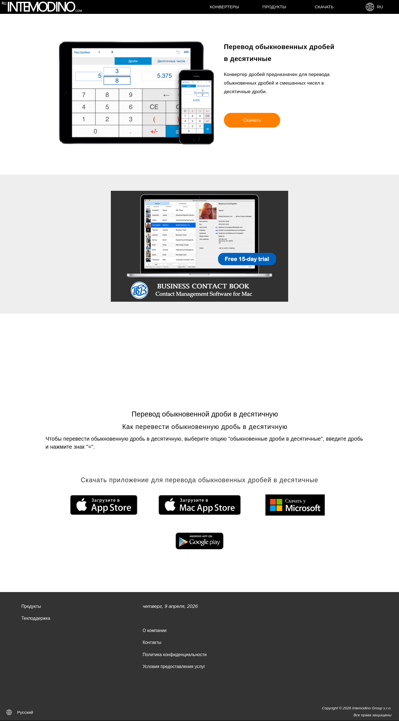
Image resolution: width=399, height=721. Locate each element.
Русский (25, 712)
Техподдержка (35, 618)
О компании (155, 630)
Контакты (152, 642)
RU (374, 7)
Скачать (324, 6)
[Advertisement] (199, 355)
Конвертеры (224, 6)
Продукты (274, 6)
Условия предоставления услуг (174, 666)
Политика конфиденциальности (175, 654)
